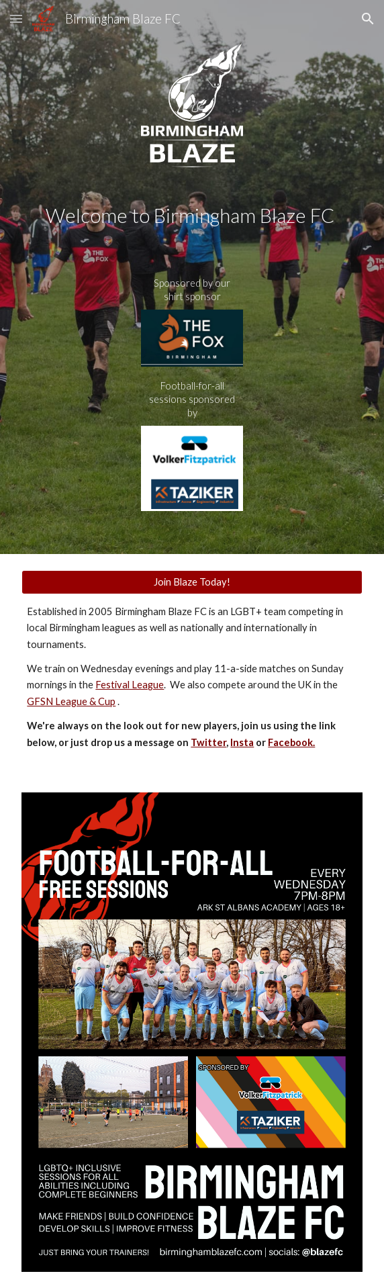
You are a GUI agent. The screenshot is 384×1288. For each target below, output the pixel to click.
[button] (16, 18)
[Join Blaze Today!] (191, 581)
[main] (191, 215)
